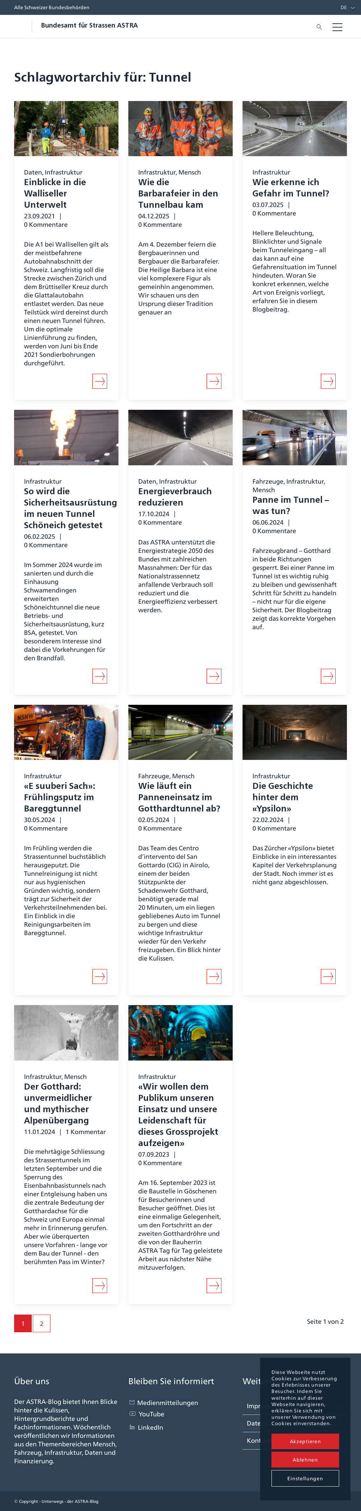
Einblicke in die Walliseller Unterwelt (55, 194)
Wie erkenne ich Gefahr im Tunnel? (290, 189)
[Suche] (317, 26)
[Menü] (337, 26)
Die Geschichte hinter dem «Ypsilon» (282, 798)
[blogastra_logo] (76, 26)
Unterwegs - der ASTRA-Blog (70, 1501)
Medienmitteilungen (167, 1402)
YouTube (151, 1414)
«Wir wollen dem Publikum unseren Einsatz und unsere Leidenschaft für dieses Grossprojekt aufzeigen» (178, 1115)
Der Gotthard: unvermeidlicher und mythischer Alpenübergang (58, 1104)
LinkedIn (150, 1427)
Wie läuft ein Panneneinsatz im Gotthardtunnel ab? (179, 798)
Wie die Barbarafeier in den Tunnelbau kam (178, 194)
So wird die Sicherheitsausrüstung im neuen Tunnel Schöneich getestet (70, 509)
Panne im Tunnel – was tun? (290, 506)
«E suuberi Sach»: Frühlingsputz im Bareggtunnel (59, 798)
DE (344, 7)
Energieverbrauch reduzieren (175, 498)
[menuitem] (342, 7)
